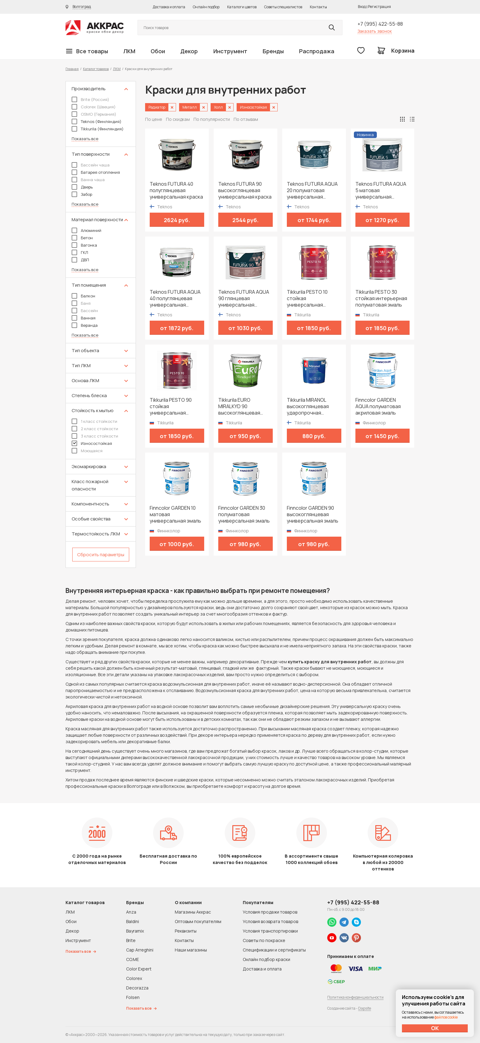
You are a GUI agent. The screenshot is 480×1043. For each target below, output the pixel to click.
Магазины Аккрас (193, 912)
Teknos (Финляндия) (97, 121)
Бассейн (85, 310)
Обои (158, 51)
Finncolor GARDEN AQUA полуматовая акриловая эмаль (378, 406)
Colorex (134, 978)
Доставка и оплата (169, 6)
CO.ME (132, 959)
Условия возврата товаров (270, 921)
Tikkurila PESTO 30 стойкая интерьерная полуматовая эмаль (381, 298)
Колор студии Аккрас (95, 27)
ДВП (80, 260)
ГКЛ (80, 252)
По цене (153, 119)
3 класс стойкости (95, 436)
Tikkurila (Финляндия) (98, 129)
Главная (72, 68)
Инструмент (230, 51)
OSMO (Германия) (94, 114)
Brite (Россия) (90, 99)
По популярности (211, 119)
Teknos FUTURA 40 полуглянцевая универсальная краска (176, 190)
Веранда (85, 325)
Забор (82, 194)
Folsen (133, 997)
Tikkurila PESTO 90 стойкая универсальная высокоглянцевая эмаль (171, 406)
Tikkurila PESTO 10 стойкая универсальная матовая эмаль (307, 298)
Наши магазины (191, 950)
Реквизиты (186, 931)
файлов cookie (446, 1017)
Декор (189, 51)
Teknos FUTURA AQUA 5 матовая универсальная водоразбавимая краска (380, 190)
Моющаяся (87, 450)
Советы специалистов (283, 6)
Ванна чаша (88, 179)
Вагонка (84, 245)
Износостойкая (92, 443)
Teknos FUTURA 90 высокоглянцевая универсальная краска (245, 190)
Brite (131, 940)
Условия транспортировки (270, 931)
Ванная (84, 318)
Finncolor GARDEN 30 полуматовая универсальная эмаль (244, 514)
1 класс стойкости (94, 421)
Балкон (83, 296)
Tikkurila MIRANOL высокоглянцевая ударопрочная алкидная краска (308, 406)
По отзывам (246, 119)
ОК (435, 1028)
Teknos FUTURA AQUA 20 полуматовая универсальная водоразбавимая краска (312, 190)
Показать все (85, 138)
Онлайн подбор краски (266, 959)
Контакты (318, 6)
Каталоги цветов (242, 6)
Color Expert (139, 969)
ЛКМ (129, 51)
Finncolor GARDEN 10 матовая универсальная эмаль (175, 514)
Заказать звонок (375, 31)
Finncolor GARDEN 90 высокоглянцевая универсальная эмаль (312, 514)
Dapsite (364, 1008)
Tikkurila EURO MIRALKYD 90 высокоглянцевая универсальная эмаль (244, 406)
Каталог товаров (96, 68)
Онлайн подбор (206, 6)
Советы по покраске (264, 940)
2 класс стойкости (95, 428)
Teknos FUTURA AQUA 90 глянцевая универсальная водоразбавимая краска (243, 298)
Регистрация (379, 6)
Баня (81, 303)
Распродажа (316, 51)
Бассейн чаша (91, 165)
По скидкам (178, 119)
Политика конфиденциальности (355, 997)
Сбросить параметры (100, 554)
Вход (362, 6)
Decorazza (137, 988)
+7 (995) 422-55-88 (380, 23)
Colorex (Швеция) (94, 107)
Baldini (132, 921)
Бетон (82, 237)
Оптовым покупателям (198, 921)
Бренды (273, 51)
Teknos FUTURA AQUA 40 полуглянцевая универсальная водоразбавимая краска (175, 298)
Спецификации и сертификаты (274, 950)
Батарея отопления (96, 172)
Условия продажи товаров (270, 912)
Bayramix (135, 931)
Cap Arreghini (139, 950)
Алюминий (86, 230)
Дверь (82, 187)
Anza (131, 912)
